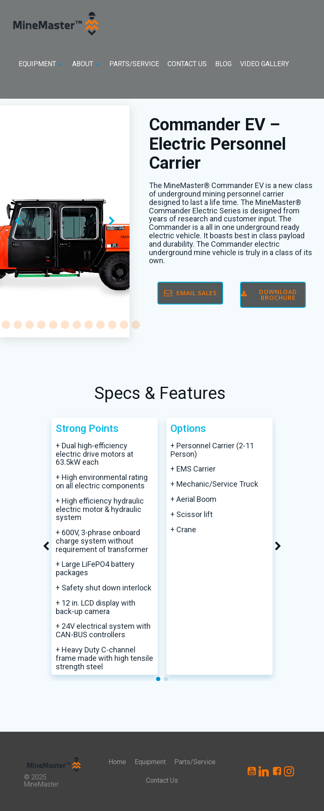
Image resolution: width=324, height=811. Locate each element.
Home (117, 762)
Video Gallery (264, 64)
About (86, 64)
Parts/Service (134, 64)
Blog (223, 64)
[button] (6, 325)
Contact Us (187, 64)
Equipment (41, 64)
